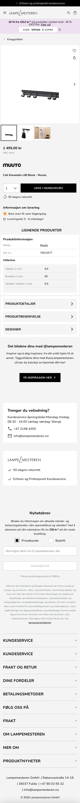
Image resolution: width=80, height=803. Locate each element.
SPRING (38, 29)
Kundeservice (18, 640)
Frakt (9, 720)
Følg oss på (16, 707)
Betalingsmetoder (23, 693)
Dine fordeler (18, 680)
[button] (9, 133)
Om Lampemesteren (24, 734)
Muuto (44, 245)
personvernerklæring (40, 622)
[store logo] (25, 12)
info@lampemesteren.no (31, 436)
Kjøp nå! (46, 24)
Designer (13, 329)
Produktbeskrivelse (23, 316)
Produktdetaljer (20, 304)
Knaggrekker (15, 39)
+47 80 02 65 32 (52, 783)
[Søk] (69, 12)
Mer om (11, 747)
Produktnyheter (21, 760)
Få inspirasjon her (37, 377)
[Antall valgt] (11, 188)
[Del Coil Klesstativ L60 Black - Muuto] (74, 58)
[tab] (40, 640)
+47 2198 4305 (25, 429)
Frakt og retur (20, 667)
